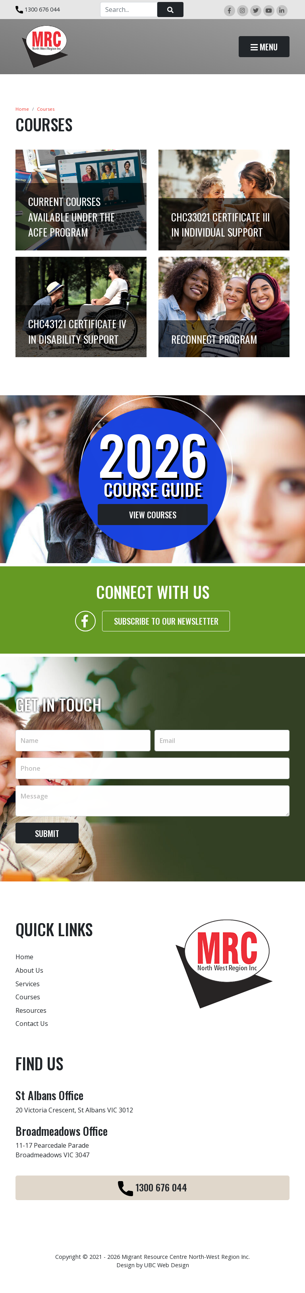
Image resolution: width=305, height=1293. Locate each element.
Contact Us (31, 1023)
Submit (47, 837)
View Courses (148, 514)
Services (27, 983)
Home (22, 109)
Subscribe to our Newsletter (166, 625)
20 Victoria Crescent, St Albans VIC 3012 (74, 1110)
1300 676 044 (37, 9)
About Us (29, 970)
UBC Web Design (166, 1265)
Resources (30, 1010)
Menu (264, 46)
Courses (45, 109)
